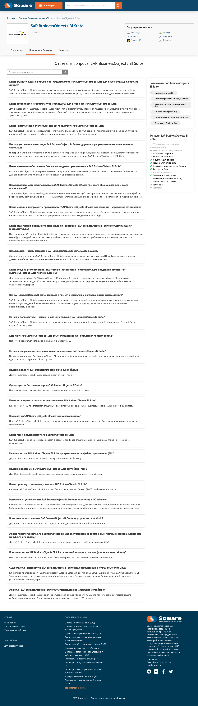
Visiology (166, 33)
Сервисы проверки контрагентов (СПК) (83, 633)
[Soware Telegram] (149, 671)
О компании (10, 623)
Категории (46, 5)
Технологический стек (15, 630)
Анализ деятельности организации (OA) (170, 105)
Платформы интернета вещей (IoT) (82, 659)
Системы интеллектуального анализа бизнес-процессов (83, 628)
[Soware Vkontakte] (156, 671)
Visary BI (134, 36)
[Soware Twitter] (171, 671)
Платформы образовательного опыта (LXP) (85, 644)
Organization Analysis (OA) (165, 123)
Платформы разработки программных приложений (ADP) (83, 639)
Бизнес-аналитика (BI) (164, 93)
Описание (16, 50)
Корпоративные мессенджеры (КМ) (81, 676)
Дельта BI (167, 40)
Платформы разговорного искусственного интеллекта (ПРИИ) (85, 671)
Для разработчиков (13, 646)
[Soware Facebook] (163, 671)
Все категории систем (75, 688)
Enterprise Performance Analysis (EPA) (171, 117)
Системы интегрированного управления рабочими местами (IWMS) (84, 653)
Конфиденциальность (14, 626)
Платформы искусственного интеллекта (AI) (84, 664)
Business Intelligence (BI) (165, 112)
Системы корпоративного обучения (82, 648)
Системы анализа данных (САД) (80, 623)
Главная (11, 18)
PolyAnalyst (136, 33)
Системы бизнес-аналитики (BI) (34, 18)
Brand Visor (167, 36)
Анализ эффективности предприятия (171, 99)
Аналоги (64, 50)
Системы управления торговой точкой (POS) (83, 682)
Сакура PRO (136, 40)
